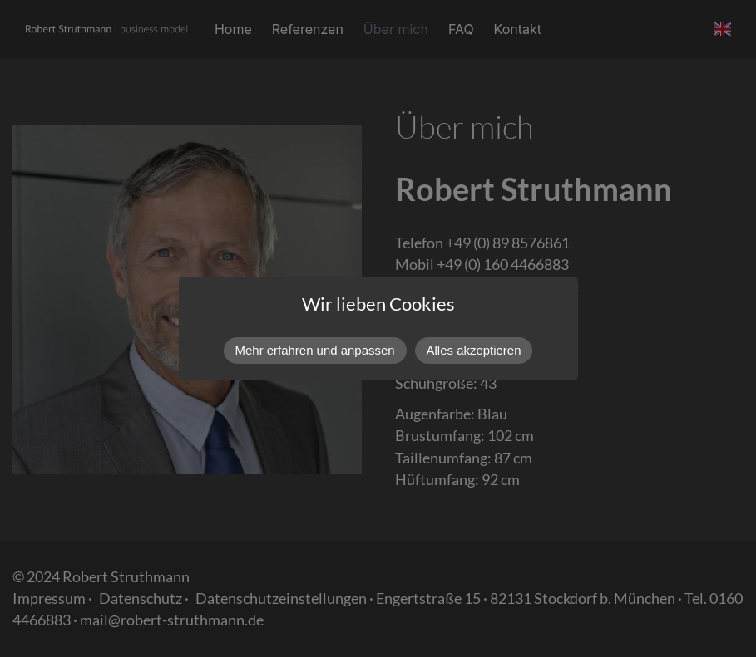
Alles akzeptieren (474, 350)
